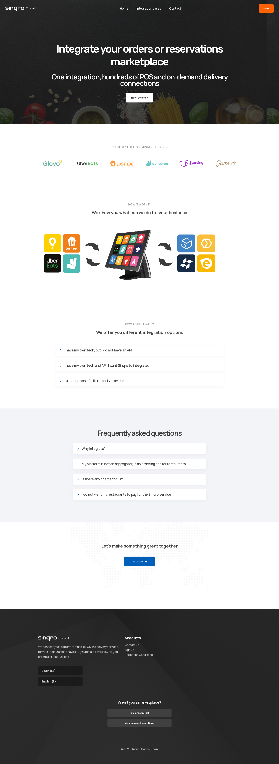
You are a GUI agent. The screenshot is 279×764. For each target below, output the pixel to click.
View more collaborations (139, 723)
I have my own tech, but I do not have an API (98, 350)
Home (124, 9)
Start (266, 8)
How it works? (139, 97)
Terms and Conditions (139, 655)
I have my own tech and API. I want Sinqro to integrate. (106, 365)
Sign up (129, 650)
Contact (175, 9)
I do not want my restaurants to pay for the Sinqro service (126, 494)
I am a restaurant (139, 712)
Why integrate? (94, 448)
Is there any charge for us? (102, 479)
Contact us (132, 645)
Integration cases (148, 9)
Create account (139, 561)
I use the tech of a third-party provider (94, 381)
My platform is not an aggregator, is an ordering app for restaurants (134, 464)
